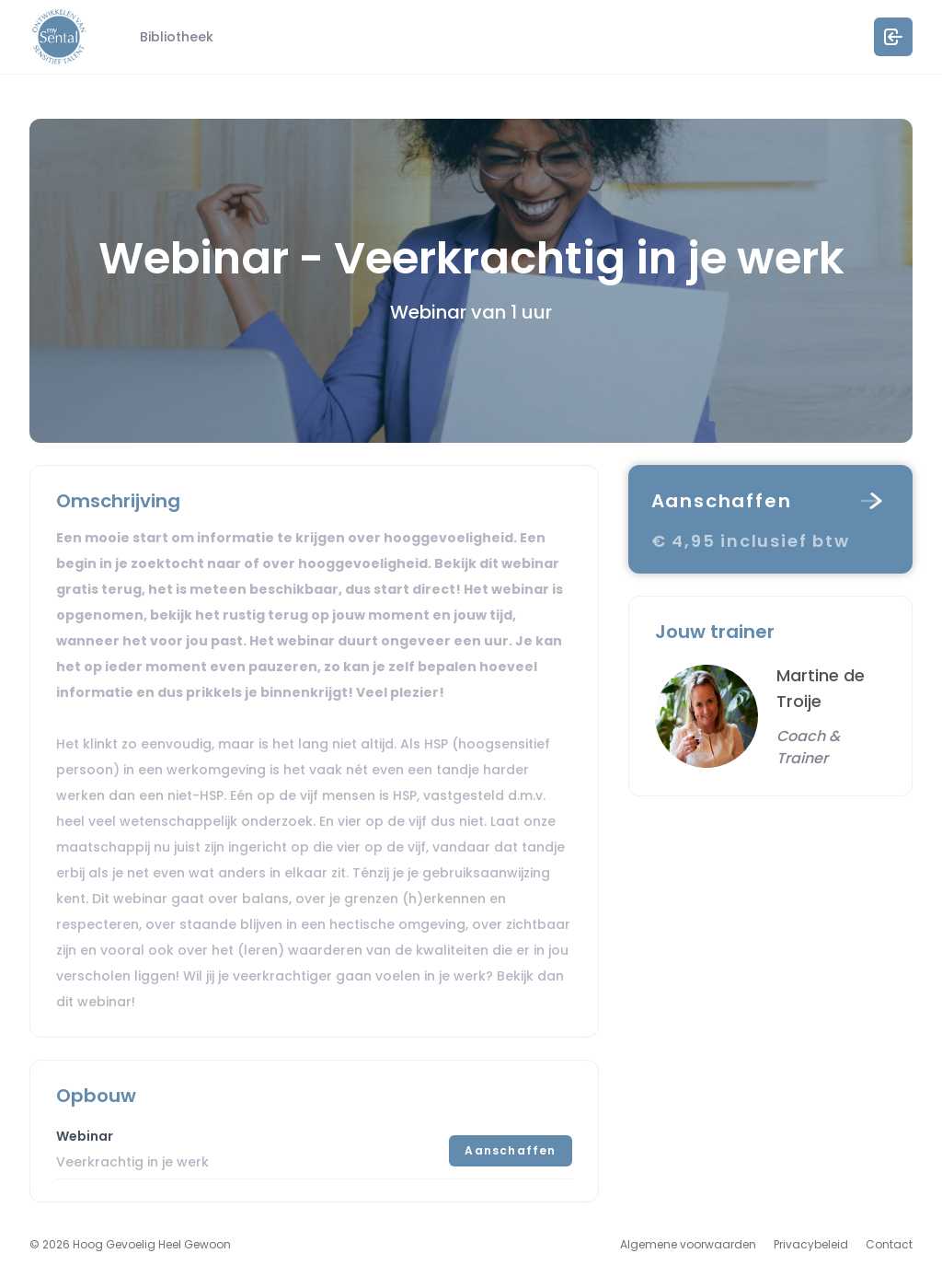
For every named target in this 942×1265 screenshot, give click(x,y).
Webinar (84, 1136)
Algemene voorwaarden (688, 1244)
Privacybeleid (811, 1244)
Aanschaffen (510, 1150)
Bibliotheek (176, 37)
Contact (889, 1244)
